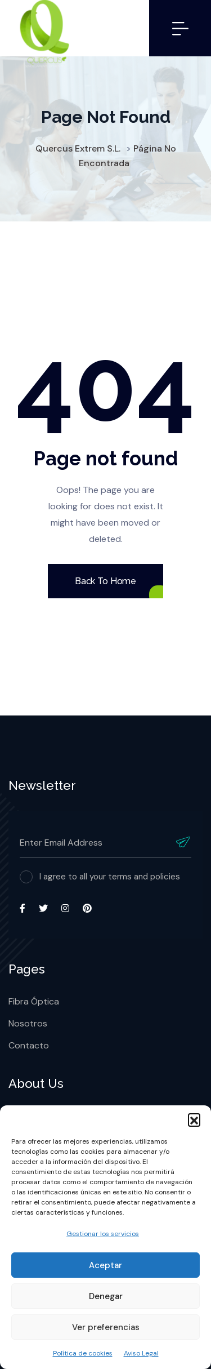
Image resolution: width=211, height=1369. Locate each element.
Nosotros (27, 1023)
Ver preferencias (106, 1327)
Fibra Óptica (33, 1001)
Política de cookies (83, 1353)
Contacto (28, 1045)
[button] (194, 1119)
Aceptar (105, 1265)
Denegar (106, 1296)
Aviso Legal (141, 1353)
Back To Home (105, 581)
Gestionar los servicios (102, 1233)
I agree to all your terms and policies (109, 876)
